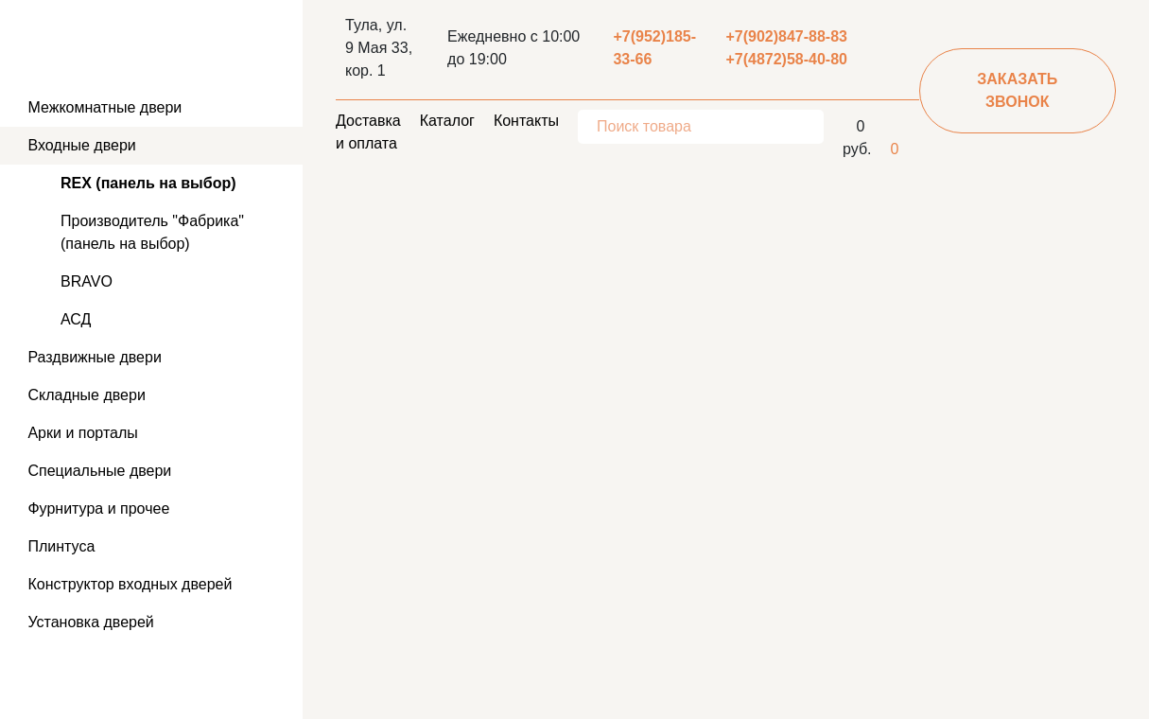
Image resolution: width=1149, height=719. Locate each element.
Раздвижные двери (93, 357)
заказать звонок (1017, 90)
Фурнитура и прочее (96, 508)
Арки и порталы (81, 433)
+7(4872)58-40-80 (786, 59)
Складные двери (85, 395)
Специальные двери (97, 471)
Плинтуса (59, 546)
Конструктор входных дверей (128, 584)
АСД (76, 319)
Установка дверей (89, 622)
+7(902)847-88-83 (786, 36)
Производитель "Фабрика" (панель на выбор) (152, 232)
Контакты (526, 121)
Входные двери (80, 145)
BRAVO (87, 281)
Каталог (447, 121)
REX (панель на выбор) (148, 183)
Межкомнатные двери (103, 107)
